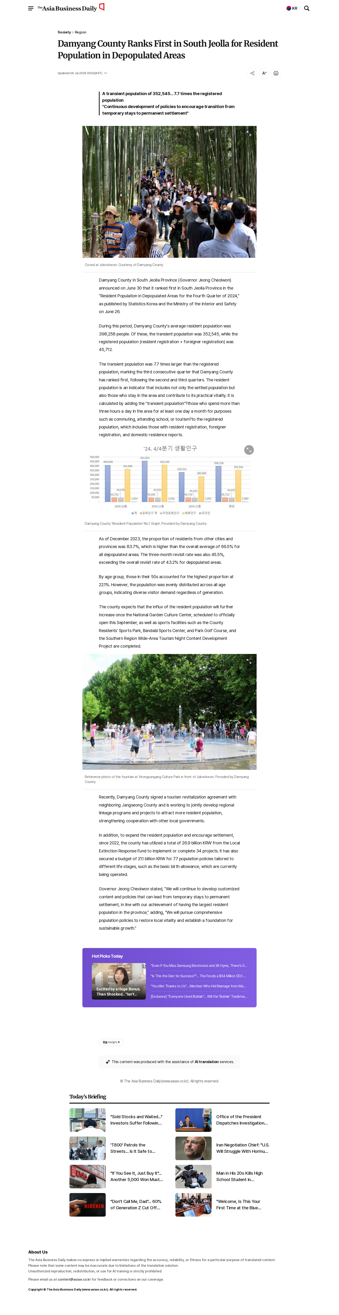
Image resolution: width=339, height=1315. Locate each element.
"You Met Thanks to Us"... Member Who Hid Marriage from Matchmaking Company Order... (199, 997)
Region (80, 32)
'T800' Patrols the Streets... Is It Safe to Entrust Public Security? (133, 1159)
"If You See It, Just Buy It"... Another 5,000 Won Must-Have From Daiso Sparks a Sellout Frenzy (136, 1188)
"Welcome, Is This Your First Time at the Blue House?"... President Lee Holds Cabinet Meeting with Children (239, 1216)
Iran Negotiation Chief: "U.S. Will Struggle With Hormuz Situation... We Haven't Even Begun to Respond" (243, 1159)
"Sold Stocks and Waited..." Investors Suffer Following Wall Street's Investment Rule (136, 1131)
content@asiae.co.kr (74, 1290)
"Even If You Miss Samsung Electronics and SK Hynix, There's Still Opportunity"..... (199, 976)
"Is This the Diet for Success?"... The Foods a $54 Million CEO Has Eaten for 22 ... (199, 986)
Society (64, 32)
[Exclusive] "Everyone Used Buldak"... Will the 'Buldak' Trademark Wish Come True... (199, 1007)
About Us (38, 1262)
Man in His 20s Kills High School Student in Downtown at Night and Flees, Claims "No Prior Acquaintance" (239, 1188)
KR (292, 8)
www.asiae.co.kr (95, 1300)
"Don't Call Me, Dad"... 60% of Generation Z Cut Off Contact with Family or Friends (135, 1216)
